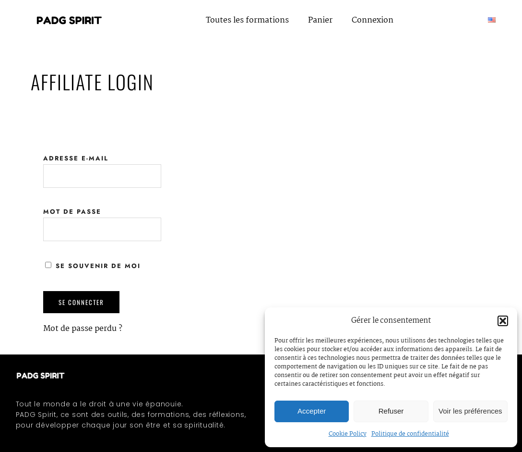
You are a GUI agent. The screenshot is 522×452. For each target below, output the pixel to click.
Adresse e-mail (75, 158)
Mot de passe (72, 211)
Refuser (391, 411)
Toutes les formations (247, 20)
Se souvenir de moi (93, 265)
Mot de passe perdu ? (82, 328)
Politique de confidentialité (410, 434)
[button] (503, 321)
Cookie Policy (348, 434)
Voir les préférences (470, 411)
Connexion (372, 20)
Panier (320, 20)
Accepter (311, 411)
